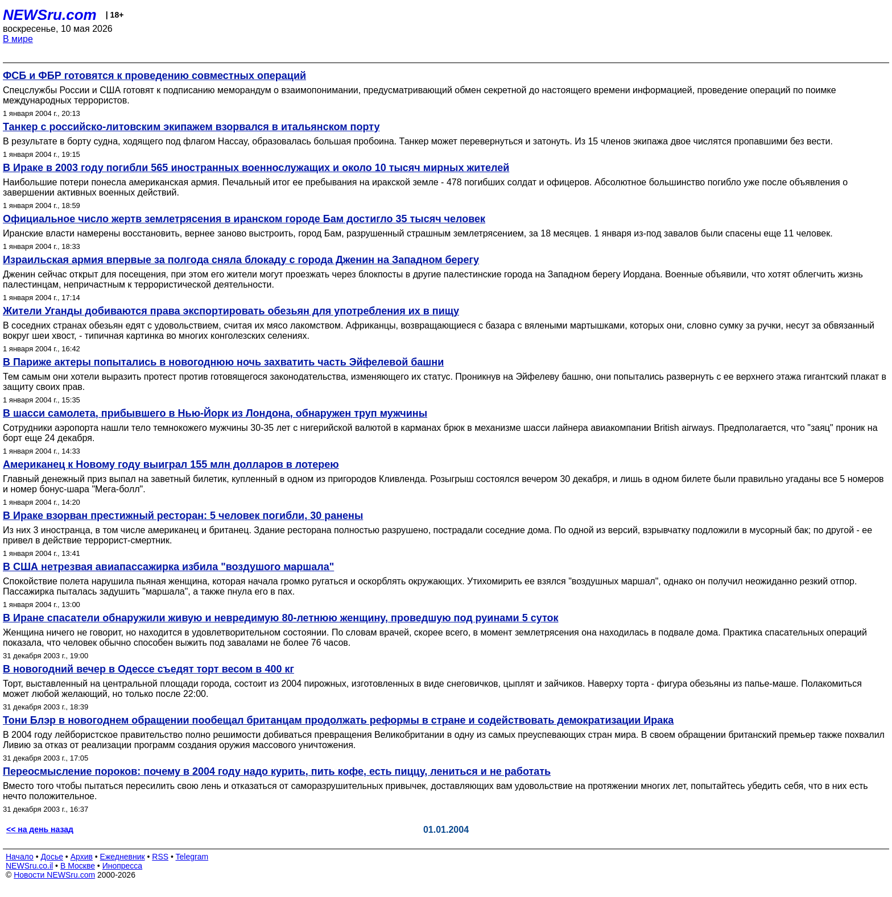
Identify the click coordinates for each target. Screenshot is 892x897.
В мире (18, 39)
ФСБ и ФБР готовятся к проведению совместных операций (154, 75)
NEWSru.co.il (29, 865)
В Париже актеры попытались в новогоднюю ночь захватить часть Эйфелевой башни (223, 362)
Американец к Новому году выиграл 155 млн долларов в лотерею (171, 464)
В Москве (77, 865)
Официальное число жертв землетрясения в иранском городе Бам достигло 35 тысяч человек (244, 219)
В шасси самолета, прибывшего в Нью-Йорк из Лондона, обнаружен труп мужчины (215, 413)
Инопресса (122, 865)
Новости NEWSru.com (54, 874)
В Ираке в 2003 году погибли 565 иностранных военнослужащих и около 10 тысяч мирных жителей (256, 167)
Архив (82, 856)
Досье (51, 856)
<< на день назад (39, 829)
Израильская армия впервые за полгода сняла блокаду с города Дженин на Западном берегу (241, 259)
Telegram (192, 856)
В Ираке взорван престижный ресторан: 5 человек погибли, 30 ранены (183, 515)
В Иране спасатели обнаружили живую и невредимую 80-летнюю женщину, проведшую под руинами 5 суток (281, 618)
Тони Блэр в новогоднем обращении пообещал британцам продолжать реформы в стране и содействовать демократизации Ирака (338, 720)
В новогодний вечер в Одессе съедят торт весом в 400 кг (148, 669)
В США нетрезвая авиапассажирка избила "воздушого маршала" (168, 566)
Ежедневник (122, 856)
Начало (20, 856)
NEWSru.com (50, 14)
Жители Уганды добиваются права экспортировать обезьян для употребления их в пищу (231, 311)
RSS (160, 856)
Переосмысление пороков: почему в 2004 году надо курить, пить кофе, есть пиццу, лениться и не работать (277, 771)
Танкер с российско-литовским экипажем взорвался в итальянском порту (191, 126)
